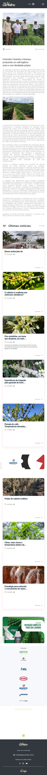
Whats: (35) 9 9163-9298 (23, 750)
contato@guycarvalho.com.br (25, 755)
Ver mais (38, 267)
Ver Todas (41, 225)
